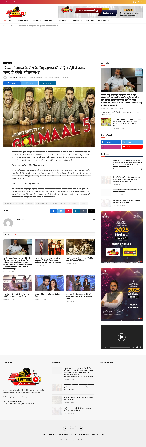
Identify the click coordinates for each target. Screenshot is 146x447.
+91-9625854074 (28, 404)
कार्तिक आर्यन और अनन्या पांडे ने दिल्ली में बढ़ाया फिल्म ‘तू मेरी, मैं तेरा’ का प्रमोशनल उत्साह (79, 296)
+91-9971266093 (15, 404)
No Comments (54, 77)
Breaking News (22, 20)
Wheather (48, 20)
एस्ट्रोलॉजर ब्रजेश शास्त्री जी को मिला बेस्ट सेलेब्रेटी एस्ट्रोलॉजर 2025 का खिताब (16, 295)
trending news (73, 203)
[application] (122, 337)
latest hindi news (41, 203)
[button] (122, 337)
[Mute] (137, 347)
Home (11, 20)
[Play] (103, 347)
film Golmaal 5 (9, 203)
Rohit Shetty (53, 203)
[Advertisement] (73, 44)
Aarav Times (13, 77)
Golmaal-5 (19, 203)
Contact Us (63, 435)
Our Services (7, 2)
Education (76, 20)
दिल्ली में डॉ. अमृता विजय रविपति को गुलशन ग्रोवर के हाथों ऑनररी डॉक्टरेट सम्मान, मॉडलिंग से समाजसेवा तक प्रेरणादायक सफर (48, 260)
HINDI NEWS (29, 203)
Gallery (16, 2)
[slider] (120, 347)
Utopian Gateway (83, 440)
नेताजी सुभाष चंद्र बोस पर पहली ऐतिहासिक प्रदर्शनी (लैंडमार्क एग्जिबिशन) (79, 259)
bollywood (7, 63)
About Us (52, 435)
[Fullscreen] (140, 347)
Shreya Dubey (106, 108)
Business (36, 20)
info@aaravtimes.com (17, 401)
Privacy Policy (98, 435)
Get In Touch (102, 20)
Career (73, 435)
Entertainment (62, 20)
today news (63, 203)
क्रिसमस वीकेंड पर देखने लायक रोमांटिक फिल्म (47, 295)
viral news (84, 203)
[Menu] (5, 20)
